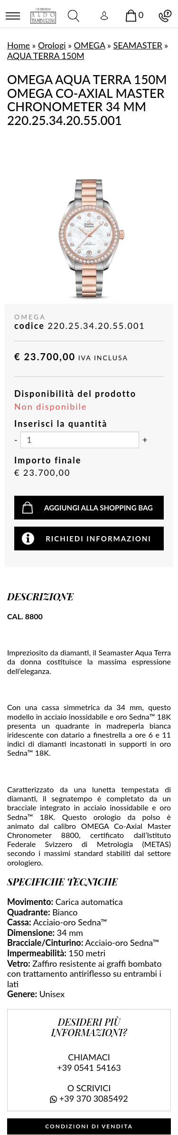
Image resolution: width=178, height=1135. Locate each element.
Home (18, 45)
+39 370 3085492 (93, 1098)
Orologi (52, 45)
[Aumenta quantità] (144, 440)
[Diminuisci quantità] (16, 440)
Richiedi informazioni (98, 538)
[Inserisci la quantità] (79, 440)
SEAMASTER (137, 45)
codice (29, 326)
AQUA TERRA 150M (45, 55)
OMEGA (89, 45)
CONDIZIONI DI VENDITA (89, 1126)
